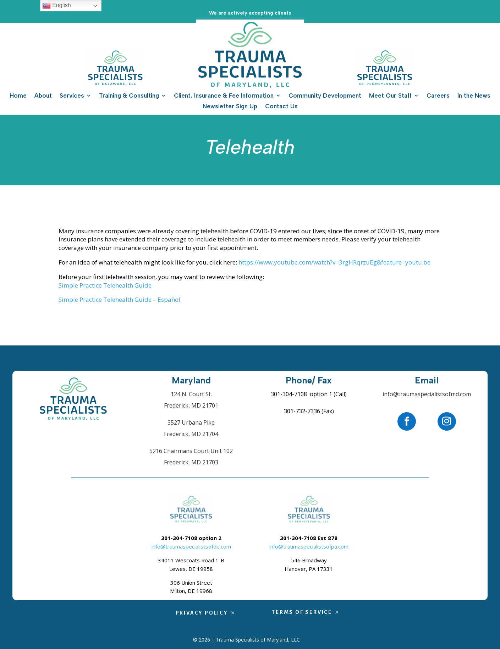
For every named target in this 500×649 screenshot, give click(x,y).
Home (18, 96)
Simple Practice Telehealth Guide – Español (119, 299)
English (56, 5)
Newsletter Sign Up (230, 107)
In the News (473, 96)
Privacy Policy (202, 613)
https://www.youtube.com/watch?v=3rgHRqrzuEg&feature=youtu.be (334, 262)
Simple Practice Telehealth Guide (105, 285)
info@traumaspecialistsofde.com (191, 546)
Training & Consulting (129, 96)
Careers (438, 96)
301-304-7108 (289, 394)
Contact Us (281, 107)
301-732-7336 (302, 411)
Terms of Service (302, 612)
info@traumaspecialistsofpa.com (308, 546)
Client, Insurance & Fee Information (224, 96)
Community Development (325, 96)
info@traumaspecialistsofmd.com (427, 394)
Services (72, 96)
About (43, 96)
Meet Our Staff (390, 96)
